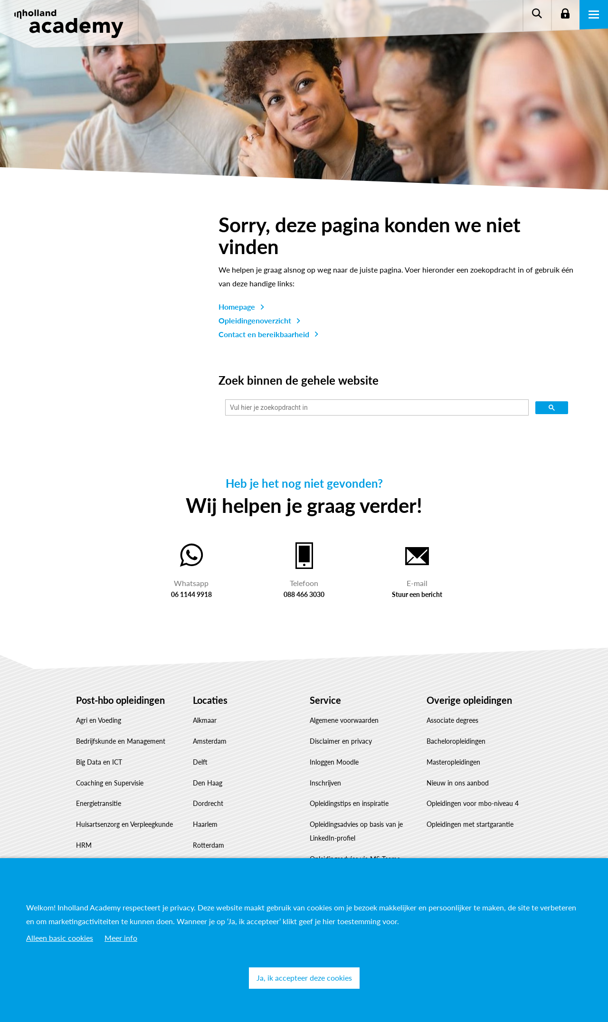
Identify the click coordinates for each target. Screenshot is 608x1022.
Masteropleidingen (453, 762)
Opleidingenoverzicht (254, 320)
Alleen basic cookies (59, 937)
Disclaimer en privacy (341, 741)
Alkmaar (205, 720)
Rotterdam (208, 845)
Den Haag (207, 783)
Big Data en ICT (99, 762)
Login (565, 14)
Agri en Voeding (98, 720)
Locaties (210, 700)
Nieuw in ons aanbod (458, 783)
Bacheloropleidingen (456, 741)
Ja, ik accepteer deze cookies (304, 977)
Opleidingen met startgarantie (470, 824)
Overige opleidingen (469, 700)
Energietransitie (98, 803)
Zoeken (536, 14)
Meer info (120, 937)
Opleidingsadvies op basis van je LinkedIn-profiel (356, 831)
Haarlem (205, 824)
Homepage (236, 306)
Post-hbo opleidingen (120, 700)
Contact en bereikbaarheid (263, 334)
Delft (200, 762)
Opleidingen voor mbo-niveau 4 (473, 803)
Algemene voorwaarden (344, 720)
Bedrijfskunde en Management (120, 741)
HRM (84, 845)
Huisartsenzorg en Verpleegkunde (124, 824)
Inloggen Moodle (334, 762)
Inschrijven (325, 783)
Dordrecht (208, 803)
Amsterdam (210, 741)
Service (325, 700)
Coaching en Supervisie (109, 783)
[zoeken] (376, 407)
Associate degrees (452, 720)
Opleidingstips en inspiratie (349, 803)
